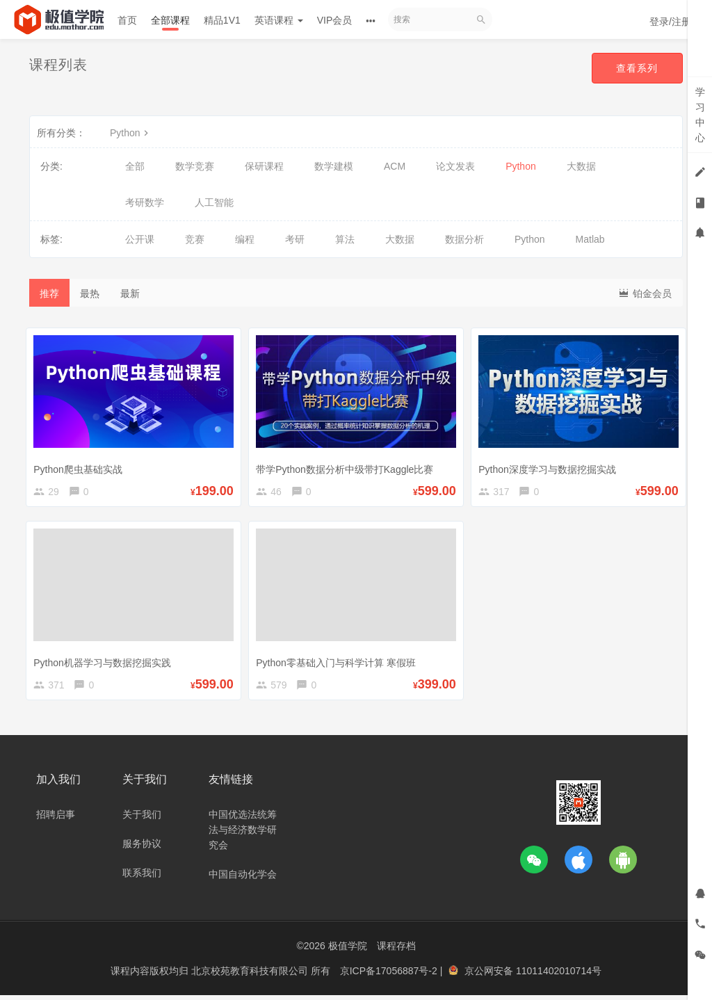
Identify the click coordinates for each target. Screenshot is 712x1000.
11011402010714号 (558, 975)
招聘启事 (55, 819)
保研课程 (264, 166)
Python (131, 132)
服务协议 (141, 849)
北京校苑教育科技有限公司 (251, 975)
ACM (394, 166)
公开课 (139, 239)
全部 (135, 166)
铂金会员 (644, 293)
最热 (89, 293)
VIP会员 (335, 20)
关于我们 (141, 819)
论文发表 (455, 166)
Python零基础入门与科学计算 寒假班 (339, 662)
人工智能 (214, 202)
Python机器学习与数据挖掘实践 (106, 662)
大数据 (581, 166)
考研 (295, 239)
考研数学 (144, 202)
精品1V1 (222, 20)
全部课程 (170, 20)
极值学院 (347, 951)
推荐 (49, 293)
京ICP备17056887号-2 (390, 975)
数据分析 (464, 239)
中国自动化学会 (243, 879)
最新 (130, 293)
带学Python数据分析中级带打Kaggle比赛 (348, 465)
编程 (244, 239)
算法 (345, 239)
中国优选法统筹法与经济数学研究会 (243, 835)
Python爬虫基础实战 (81, 465)
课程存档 (396, 951)
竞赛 (194, 239)
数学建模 (333, 166)
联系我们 (141, 878)
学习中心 (700, 114)
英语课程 (278, 20)
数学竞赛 (194, 166)
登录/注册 (670, 21)
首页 (127, 20)
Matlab (590, 239)
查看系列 (637, 68)
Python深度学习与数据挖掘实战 (551, 465)
